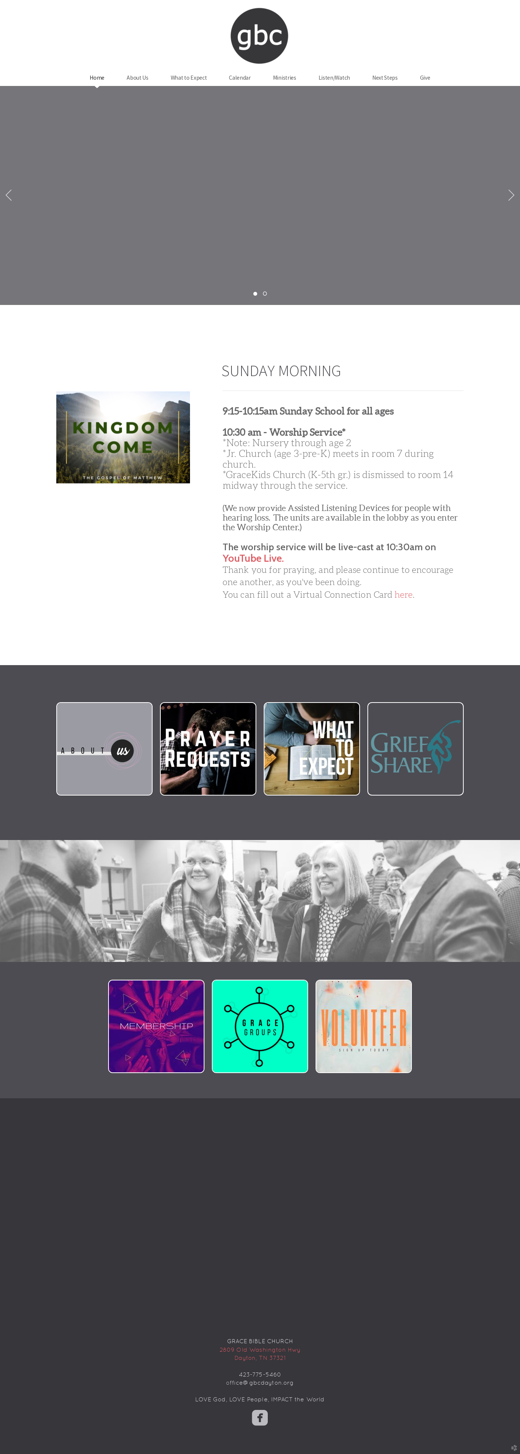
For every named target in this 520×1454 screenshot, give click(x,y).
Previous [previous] (8, 195)
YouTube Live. (253, 558)
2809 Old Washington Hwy (260, 1349)
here (403, 595)
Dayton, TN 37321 (260, 1357)
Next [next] (511, 195)
